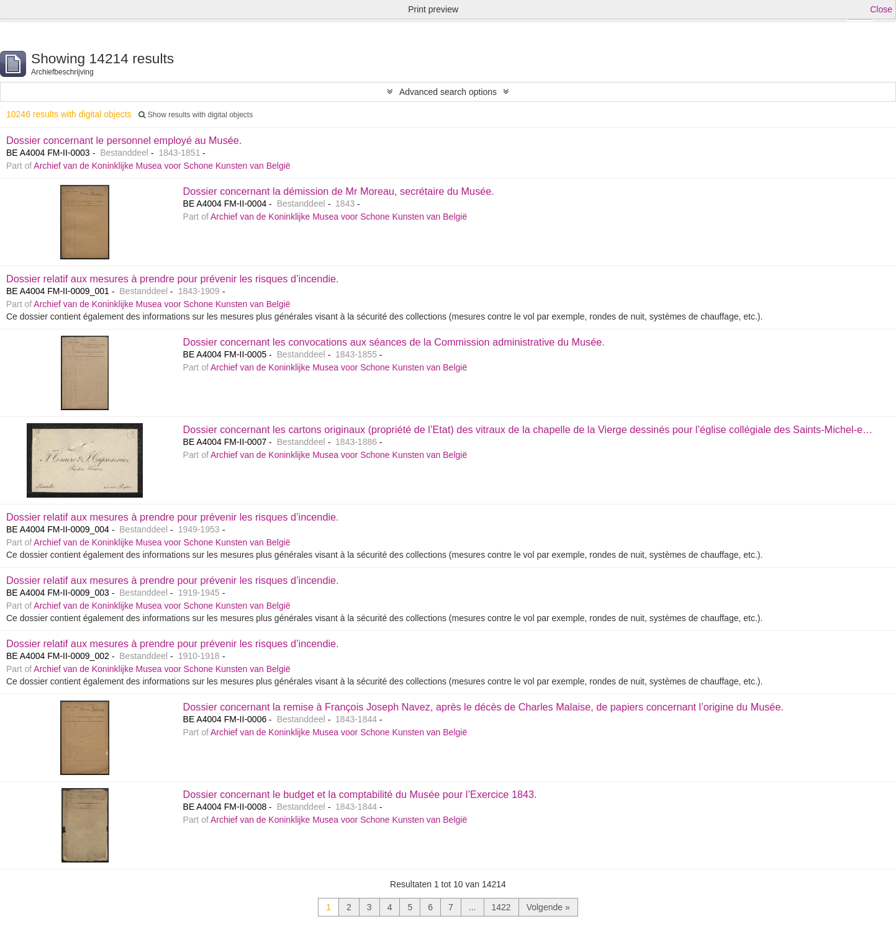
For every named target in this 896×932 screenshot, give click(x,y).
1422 (501, 907)
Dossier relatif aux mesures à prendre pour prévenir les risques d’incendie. (172, 278)
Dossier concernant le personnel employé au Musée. (124, 140)
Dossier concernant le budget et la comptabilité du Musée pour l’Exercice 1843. (360, 794)
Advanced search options (448, 92)
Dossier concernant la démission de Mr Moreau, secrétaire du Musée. (338, 191)
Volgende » (548, 907)
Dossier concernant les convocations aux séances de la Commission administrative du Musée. (394, 341)
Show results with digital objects (195, 114)
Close (881, 9)
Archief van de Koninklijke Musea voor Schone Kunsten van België (162, 166)
